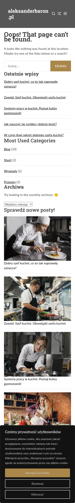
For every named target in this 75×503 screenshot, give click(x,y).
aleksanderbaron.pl (28, 14)
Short (8, 160)
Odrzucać (37, 494)
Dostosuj (37, 483)
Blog (7, 149)
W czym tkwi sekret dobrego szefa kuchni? (34, 135)
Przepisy (10, 182)
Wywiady (10, 171)
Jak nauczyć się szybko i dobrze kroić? (30, 124)
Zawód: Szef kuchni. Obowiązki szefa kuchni (35, 97)
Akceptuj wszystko (37, 472)
